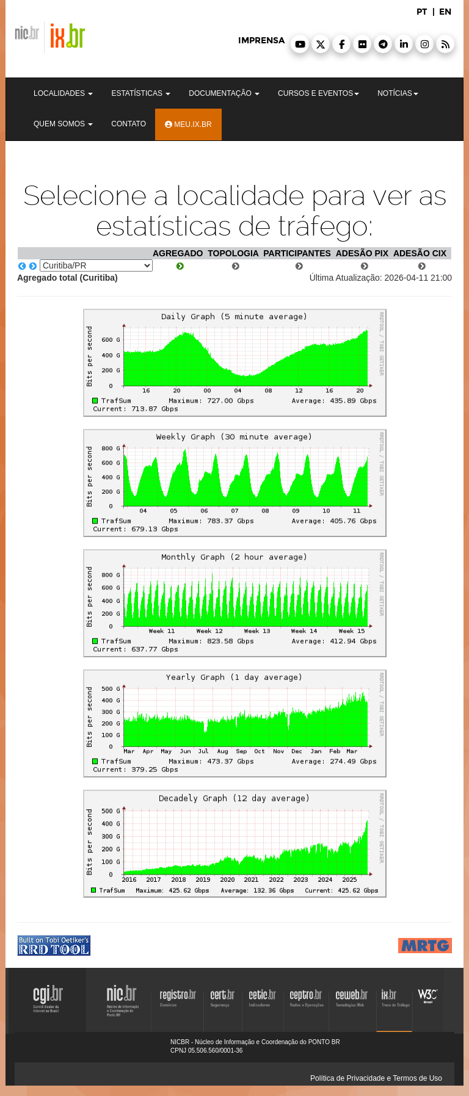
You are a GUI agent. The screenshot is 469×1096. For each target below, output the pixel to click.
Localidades (63, 93)
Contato (128, 124)
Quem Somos (63, 124)
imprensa (261, 40)
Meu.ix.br (188, 124)
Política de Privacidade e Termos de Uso (376, 1078)
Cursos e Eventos (318, 93)
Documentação (224, 93)
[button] (300, 44)
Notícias (397, 93)
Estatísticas (140, 93)
